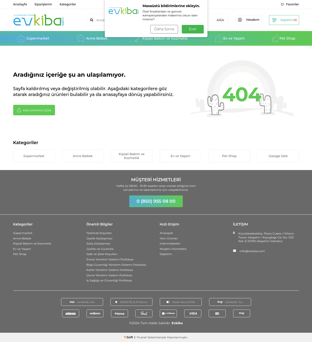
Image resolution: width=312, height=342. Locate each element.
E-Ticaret (140, 337)
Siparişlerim (43, 4)
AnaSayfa (20, 4)
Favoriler (290, 4)
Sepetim (166, 254)
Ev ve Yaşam (230, 38)
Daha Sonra (164, 29)
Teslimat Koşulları (99, 233)
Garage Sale (278, 156)
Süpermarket (33, 38)
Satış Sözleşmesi (98, 243)
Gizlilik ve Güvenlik (100, 249)
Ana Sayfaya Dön (34, 110)
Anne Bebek (92, 38)
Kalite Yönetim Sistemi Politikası (109, 270)
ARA (218, 20)
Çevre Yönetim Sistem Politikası (109, 275)
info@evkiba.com (252, 251)
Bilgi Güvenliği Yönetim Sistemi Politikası (116, 265)
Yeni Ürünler (169, 238)
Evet (192, 29)
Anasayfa (166, 233)
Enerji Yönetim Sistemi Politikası (110, 259)
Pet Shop (283, 38)
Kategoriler (68, 4)
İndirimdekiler (170, 243)
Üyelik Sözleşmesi (99, 238)
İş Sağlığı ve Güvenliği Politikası (109, 280)
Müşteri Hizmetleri (173, 249)
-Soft (129, 337)
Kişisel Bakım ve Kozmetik (161, 38)
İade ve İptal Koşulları (102, 254)
